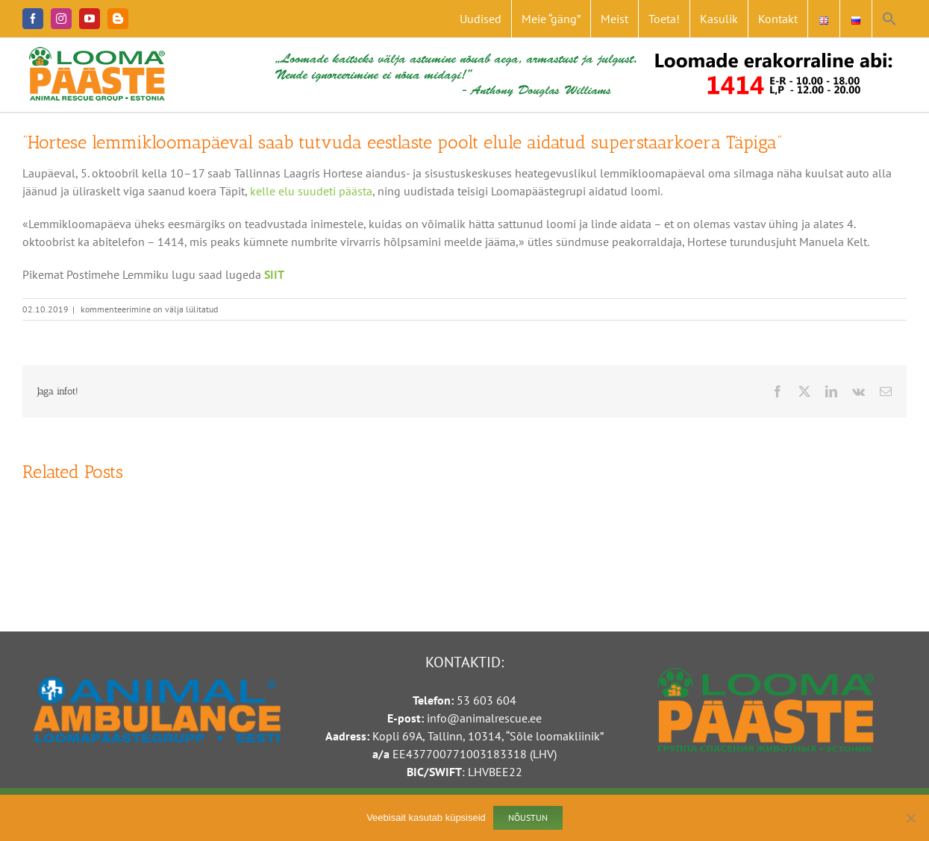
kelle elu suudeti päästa (311, 190)
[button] (889, 18)
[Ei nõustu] (910, 817)
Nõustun (528, 817)
